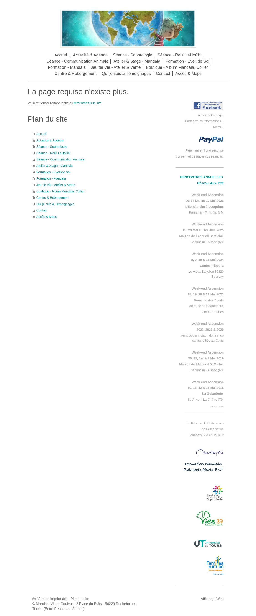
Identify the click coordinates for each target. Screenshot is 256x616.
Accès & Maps (46, 217)
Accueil (41, 134)
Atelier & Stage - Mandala (54, 166)
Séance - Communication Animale (60, 159)
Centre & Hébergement (52, 197)
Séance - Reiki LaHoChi (53, 153)
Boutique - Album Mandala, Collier (60, 191)
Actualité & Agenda (49, 140)
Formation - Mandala (51, 178)
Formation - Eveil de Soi (53, 172)
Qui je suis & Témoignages (55, 204)
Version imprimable (50, 599)
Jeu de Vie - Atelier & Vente (55, 185)
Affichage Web (212, 599)
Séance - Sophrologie (51, 146)
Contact (41, 210)
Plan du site (80, 599)
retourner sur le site (88, 103)
